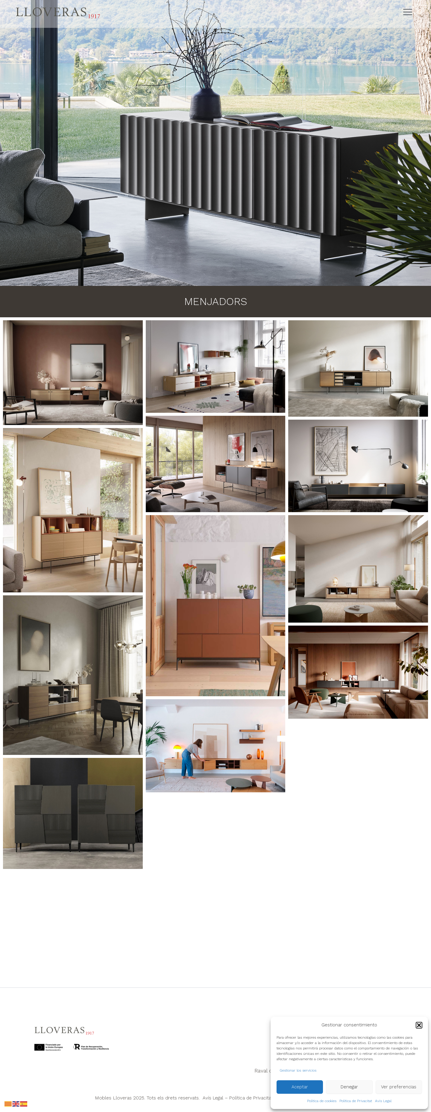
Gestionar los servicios (298, 1070)
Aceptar (300, 1087)
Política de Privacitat (355, 1101)
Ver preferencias (398, 1087)
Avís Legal (383, 1101)
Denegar (349, 1087)
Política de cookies (321, 1101)
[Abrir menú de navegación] (409, 12)
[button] (419, 1025)
